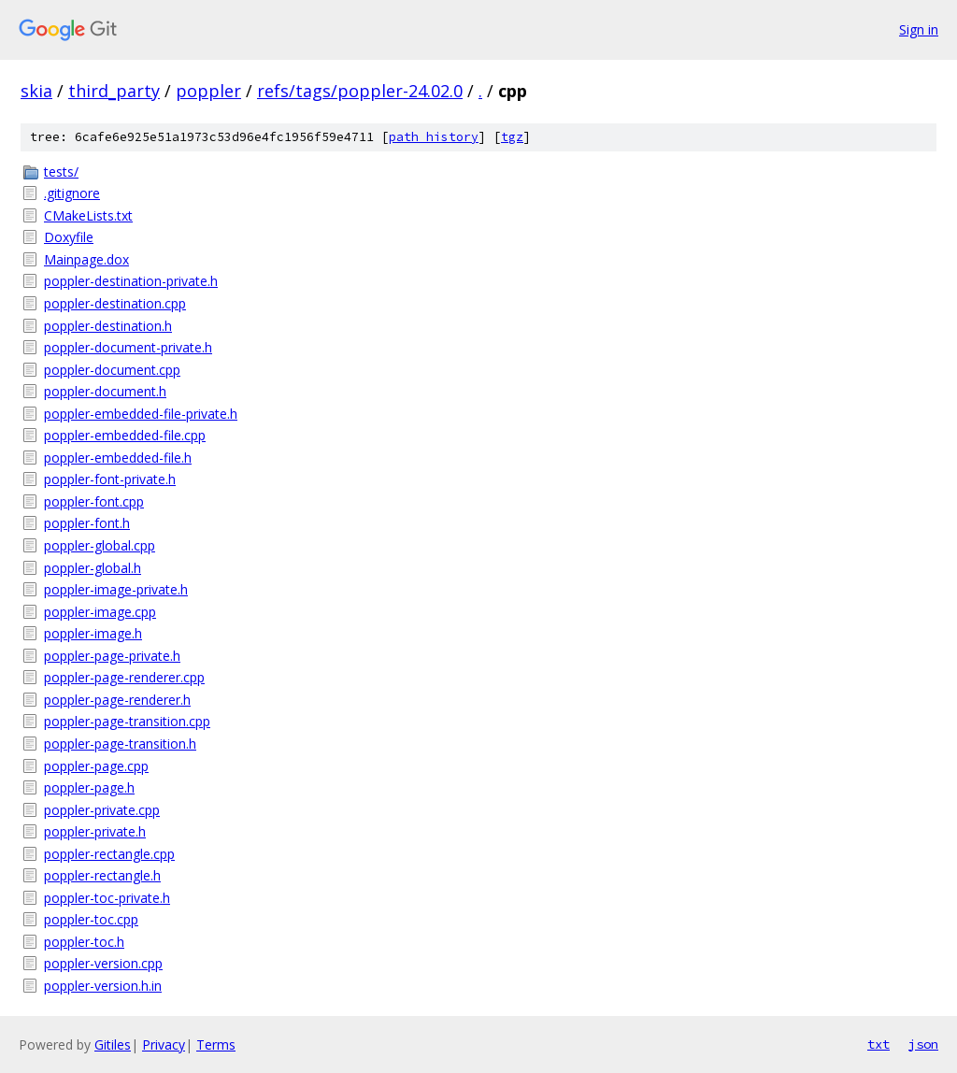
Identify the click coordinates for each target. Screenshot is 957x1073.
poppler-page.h (89, 787)
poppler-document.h (105, 391)
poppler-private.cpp (102, 810)
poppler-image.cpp (100, 612)
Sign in (918, 29)
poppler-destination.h (108, 326)
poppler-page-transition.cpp (127, 721)
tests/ (61, 171)
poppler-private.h (95, 831)
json (923, 1044)
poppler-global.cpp (99, 545)
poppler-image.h (93, 633)
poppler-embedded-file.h (118, 457)
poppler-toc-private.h (107, 898)
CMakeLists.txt (88, 215)
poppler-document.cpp (112, 370)
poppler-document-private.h (128, 347)
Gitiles (112, 1044)
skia (36, 90)
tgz (512, 137)
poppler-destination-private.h (131, 281)
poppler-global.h (92, 568)
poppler (208, 90)
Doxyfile (68, 237)
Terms (216, 1044)
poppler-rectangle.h (102, 875)
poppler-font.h (87, 523)
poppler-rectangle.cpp (109, 854)
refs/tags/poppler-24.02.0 (360, 90)
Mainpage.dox (86, 259)
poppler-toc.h (84, 942)
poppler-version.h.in (103, 985)
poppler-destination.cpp (115, 303)
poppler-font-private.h (110, 479)
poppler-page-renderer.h (117, 699)
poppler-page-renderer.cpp (124, 677)
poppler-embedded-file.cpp (125, 435)
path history (433, 137)
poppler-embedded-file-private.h (140, 413)
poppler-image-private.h (116, 589)
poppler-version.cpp (103, 963)
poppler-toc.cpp (91, 919)
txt (878, 1044)
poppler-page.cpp (96, 766)
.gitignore (72, 193)
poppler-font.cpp (94, 501)
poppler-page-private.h (112, 656)
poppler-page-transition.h (120, 743)
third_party (114, 90)
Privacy (163, 1044)
